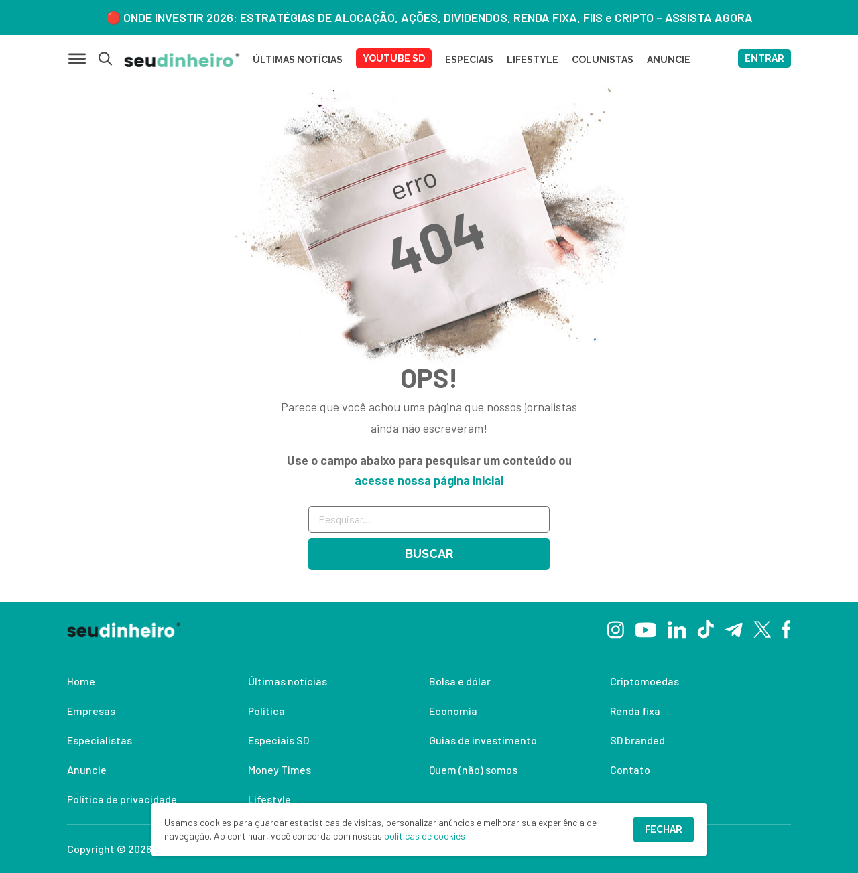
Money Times (279, 769)
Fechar (663, 829)
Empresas (91, 710)
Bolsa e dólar (460, 681)
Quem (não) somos (473, 769)
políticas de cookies (424, 836)
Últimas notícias (287, 681)
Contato (630, 769)
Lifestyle (269, 799)
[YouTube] (645, 628)
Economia (453, 710)
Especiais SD (278, 740)
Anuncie (87, 769)
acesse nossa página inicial (429, 480)
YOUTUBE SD (394, 58)
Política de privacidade (122, 799)
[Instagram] (615, 628)
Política (266, 710)
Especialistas (99, 740)
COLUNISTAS (602, 59)
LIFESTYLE (532, 59)
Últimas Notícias (298, 59)
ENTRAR (764, 58)
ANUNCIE (668, 59)
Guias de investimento (483, 740)
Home (81, 681)
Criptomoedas (644, 681)
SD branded (637, 740)
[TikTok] (705, 628)
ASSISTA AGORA (709, 17)
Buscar (429, 554)
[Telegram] (734, 628)
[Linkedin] (676, 628)
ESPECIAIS (469, 59)
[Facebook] (786, 628)
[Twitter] (762, 629)
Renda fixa (635, 710)
